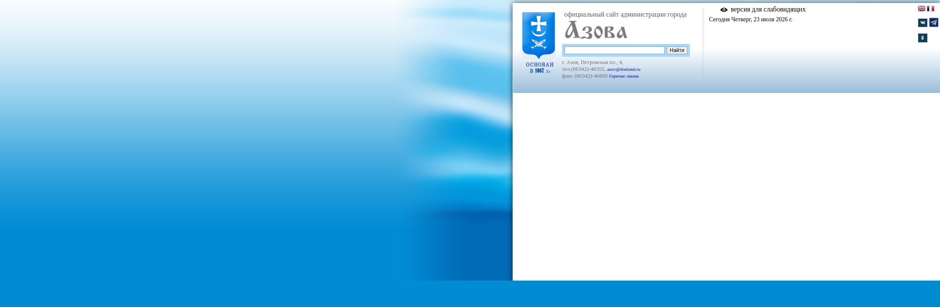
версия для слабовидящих (768, 9)
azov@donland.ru (623, 69)
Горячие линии (624, 75)
